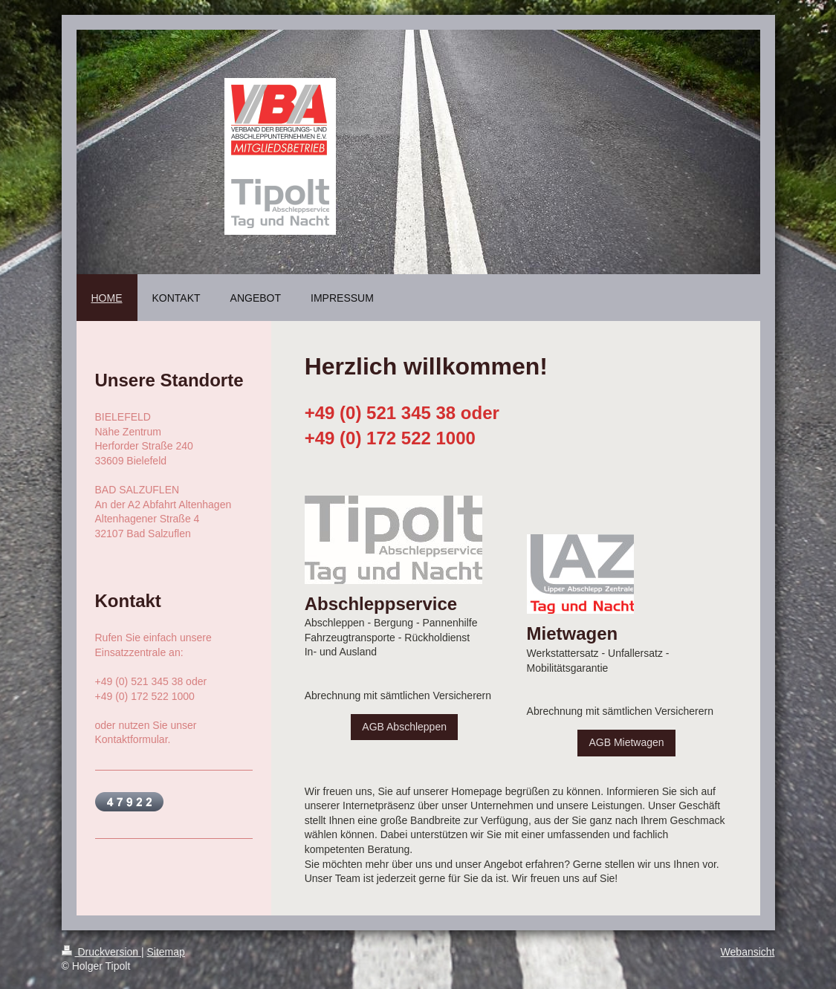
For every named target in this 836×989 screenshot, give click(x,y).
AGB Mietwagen (626, 742)
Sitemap (166, 952)
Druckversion (101, 952)
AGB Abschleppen (404, 727)
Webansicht (748, 952)
